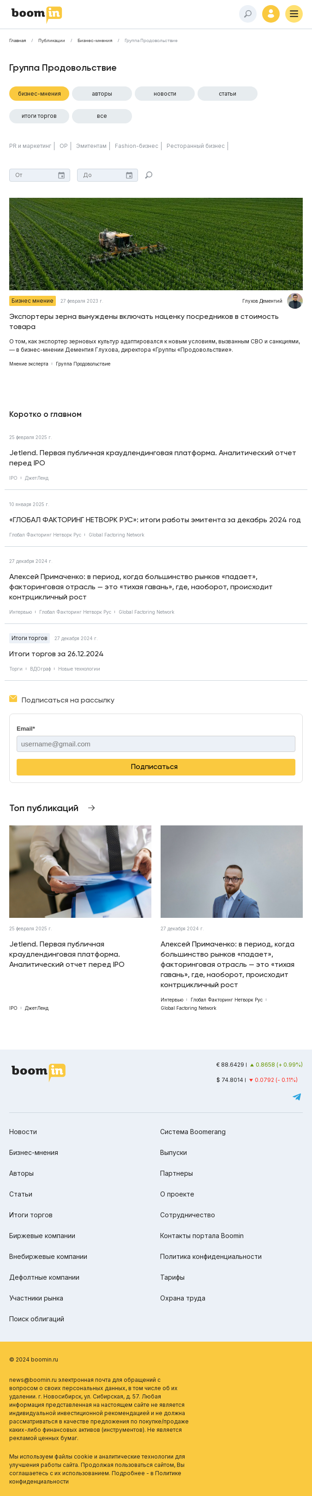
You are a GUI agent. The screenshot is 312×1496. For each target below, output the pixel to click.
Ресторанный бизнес (196, 145)
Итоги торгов (39, 115)
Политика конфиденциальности (211, 1256)
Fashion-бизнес (136, 145)
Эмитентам (91, 145)
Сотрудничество (187, 1215)
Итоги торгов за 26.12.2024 (56, 653)
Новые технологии (79, 668)
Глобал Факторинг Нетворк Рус (45, 534)
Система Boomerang (193, 1132)
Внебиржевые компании (48, 1256)
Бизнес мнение (33, 300)
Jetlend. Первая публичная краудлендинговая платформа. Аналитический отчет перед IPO (152, 457)
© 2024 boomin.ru (33, 1359)
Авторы (102, 93)
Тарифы (172, 1277)
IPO (13, 478)
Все (102, 115)
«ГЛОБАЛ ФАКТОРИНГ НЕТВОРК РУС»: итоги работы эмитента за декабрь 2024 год (155, 519)
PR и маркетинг (30, 145)
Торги (16, 668)
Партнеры (176, 1173)
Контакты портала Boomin (202, 1236)
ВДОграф (40, 668)
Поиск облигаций (36, 1319)
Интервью (20, 612)
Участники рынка (36, 1298)
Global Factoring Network (116, 534)
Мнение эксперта (28, 363)
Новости (165, 93)
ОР (64, 145)
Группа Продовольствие (151, 40)
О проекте (177, 1194)
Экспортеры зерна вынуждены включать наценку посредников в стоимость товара (144, 321)
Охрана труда (182, 1298)
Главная (17, 40)
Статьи (227, 93)
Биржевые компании (42, 1236)
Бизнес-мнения (95, 40)
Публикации (51, 40)
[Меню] (294, 14)
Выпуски (173, 1152)
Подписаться (154, 766)
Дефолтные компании (44, 1277)
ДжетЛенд (36, 478)
